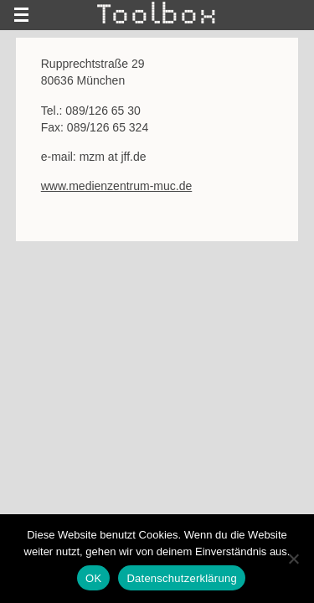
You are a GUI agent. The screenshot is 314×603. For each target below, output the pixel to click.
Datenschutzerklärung (181, 578)
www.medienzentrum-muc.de (117, 186)
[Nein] (293, 558)
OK (93, 578)
